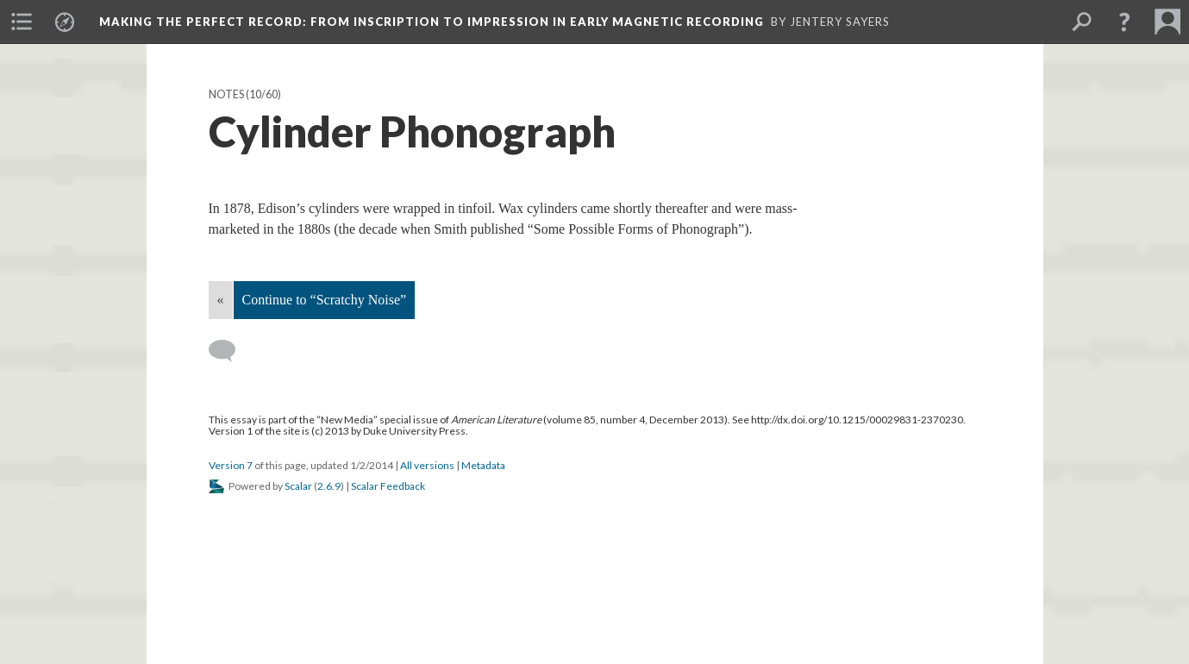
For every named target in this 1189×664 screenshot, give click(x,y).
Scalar (298, 485)
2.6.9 (329, 485)
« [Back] (220, 299)
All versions (427, 465)
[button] (1124, 21)
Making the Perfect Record (431, 21)
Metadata (483, 465)
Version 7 (231, 465)
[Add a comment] (230, 351)
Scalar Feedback (388, 485)
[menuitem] (21, 21)
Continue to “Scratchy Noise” (324, 299)
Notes (226, 94)
